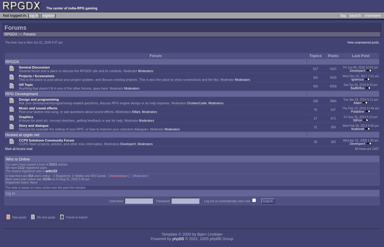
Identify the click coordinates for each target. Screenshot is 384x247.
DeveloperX (357, 70)
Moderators (145, 71)
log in (33, 15)
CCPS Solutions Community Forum (46, 140)
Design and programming (39, 99)
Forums (29, 34)
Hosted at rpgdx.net (22, 135)
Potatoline (357, 111)
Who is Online (18, 159)
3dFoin (357, 120)
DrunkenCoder (197, 103)
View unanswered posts (363, 42)
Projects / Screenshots (37, 76)
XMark (136, 112)
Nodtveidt (357, 129)
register (48, 15)
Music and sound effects (38, 108)
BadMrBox (358, 88)
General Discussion (34, 67)
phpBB (178, 238)
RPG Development (21, 94)
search (355, 15)
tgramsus (357, 79)
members (373, 15)
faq (343, 15)
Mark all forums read (18, 149)
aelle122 (51, 171)
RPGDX (10, 34)
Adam (358, 103)
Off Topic (26, 85)
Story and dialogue (34, 125)
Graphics (26, 117)
